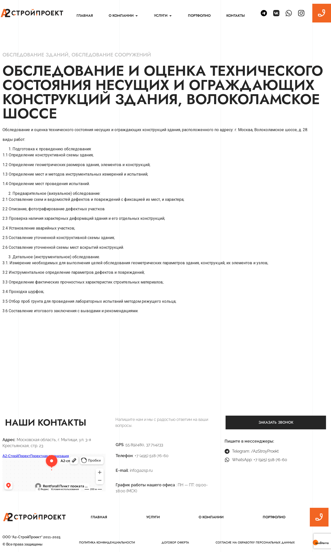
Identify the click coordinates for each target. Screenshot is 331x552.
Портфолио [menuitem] (199, 15)
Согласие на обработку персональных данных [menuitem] (255, 542)
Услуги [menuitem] (153, 517)
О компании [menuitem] (211, 517)
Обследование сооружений (111, 54)
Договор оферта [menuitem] (175, 542)
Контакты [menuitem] (235, 15)
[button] (136, 15)
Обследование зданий (35, 54)
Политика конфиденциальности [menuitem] (107, 542)
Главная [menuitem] (85, 15)
